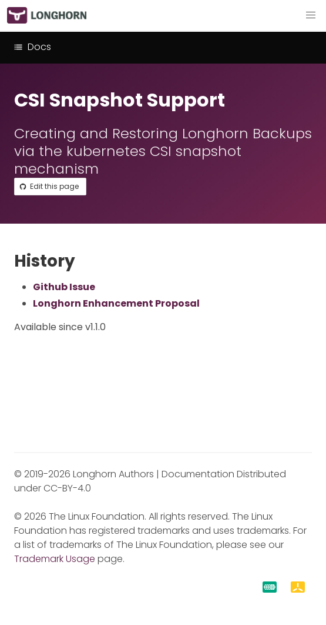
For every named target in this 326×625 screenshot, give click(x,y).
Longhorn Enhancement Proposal (116, 303)
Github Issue (64, 287)
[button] (310, 15)
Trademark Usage (54, 559)
